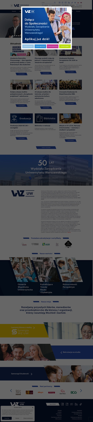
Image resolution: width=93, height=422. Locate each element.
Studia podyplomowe (53, 46)
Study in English (65, 46)
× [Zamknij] (71, 6)
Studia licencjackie (28, 46)
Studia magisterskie (40, 46)
